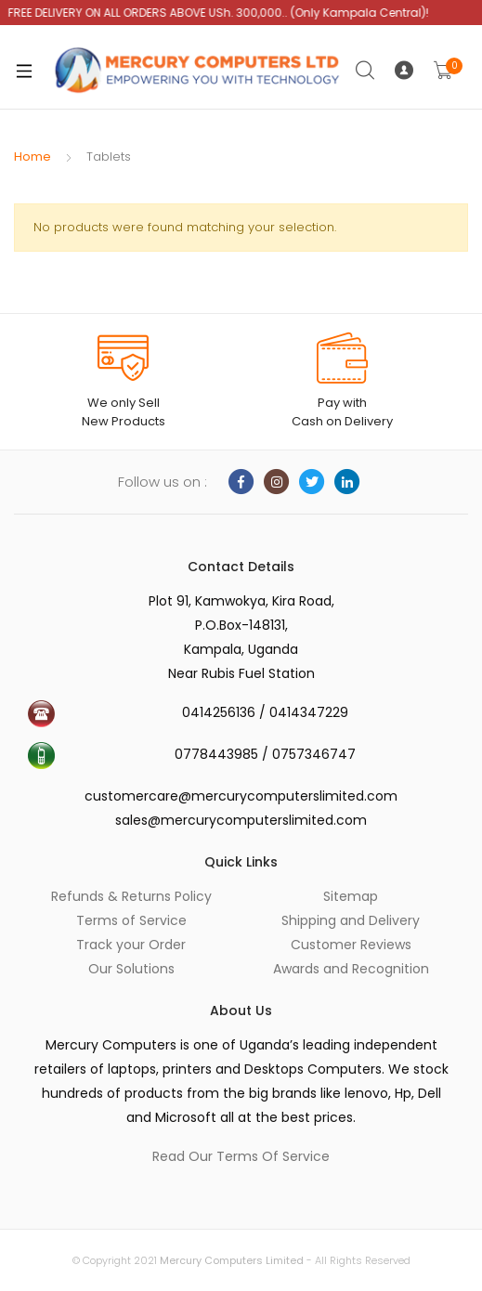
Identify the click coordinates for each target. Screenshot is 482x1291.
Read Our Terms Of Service (241, 1156)
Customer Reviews (351, 944)
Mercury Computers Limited (232, 1260)
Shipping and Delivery (350, 920)
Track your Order (131, 944)
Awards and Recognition (351, 968)
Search (366, 70)
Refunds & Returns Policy (131, 896)
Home (32, 156)
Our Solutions (131, 968)
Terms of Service (131, 920)
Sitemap (350, 896)
